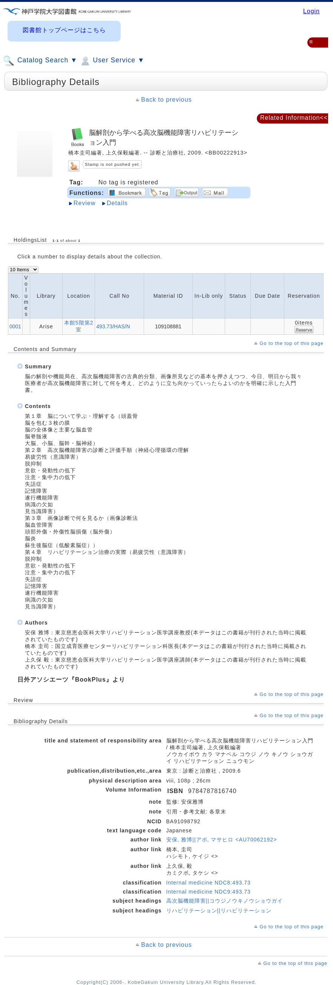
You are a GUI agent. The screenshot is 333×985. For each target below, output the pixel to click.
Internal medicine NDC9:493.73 (208, 892)
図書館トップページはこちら (64, 30)
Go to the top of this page (291, 343)
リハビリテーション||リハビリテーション (219, 911)
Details (117, 203)
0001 (15, 326)
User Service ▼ (111, 60)
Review (84, 203)
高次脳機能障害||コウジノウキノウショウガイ (224, 901)
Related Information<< (294, 117)
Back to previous (166, 99)
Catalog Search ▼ (40, 60)
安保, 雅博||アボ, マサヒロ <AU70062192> (221, 840)
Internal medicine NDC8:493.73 (208, 883)
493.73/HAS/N (113, 326)
